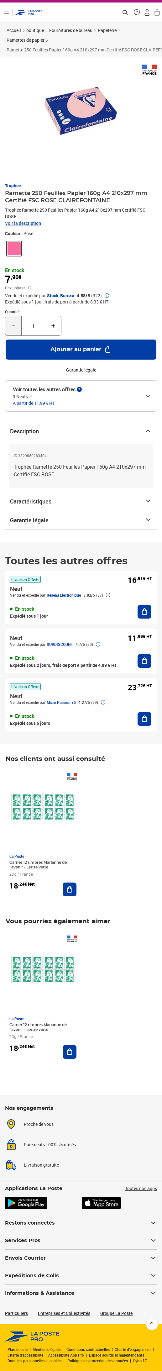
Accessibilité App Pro (66, 1355)
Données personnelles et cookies (35, 1360)
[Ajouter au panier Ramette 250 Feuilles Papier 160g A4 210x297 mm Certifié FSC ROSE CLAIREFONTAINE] (81, 349)
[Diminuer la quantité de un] (13, 325)
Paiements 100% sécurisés (50, 1144)
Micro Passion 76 (61, 702)
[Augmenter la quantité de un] (53, 325)
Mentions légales (47, 1349)
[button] (137, 13)
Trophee (13, 185)
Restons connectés (81, 1223)
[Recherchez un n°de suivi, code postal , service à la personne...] (125, 12)
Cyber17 (140, 1360)
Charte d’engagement (133, 1349)
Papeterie (107, 30)
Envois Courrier (81, 1258)
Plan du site (18, 1349)
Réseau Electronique (64, 595)
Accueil (14, 30)
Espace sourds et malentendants (116, 1355)
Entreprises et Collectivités (64, 1313)
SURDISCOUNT (60, 644)
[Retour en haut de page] (152, 1324)
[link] (14, 248)
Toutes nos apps (141, 1188)
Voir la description (23, 223)
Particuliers (16, 1313)
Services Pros (81, 1240)
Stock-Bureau (60, 295)
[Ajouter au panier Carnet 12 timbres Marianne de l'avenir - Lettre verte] (69, 889)
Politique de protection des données (97, 1360)
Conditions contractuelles (88, 1349)
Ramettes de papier (25, 40)
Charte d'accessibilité (25, 1355)
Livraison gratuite (41, 1165)
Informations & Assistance (81, 1293)
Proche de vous (39, 1124)
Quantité (12, 311)
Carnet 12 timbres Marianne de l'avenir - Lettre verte (38, 865)
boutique (35, 30)
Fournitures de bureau (70, 30)
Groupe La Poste (116, 1313)
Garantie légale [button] (81, 370)
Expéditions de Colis (81, 1275)
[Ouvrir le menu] (6, 12)
